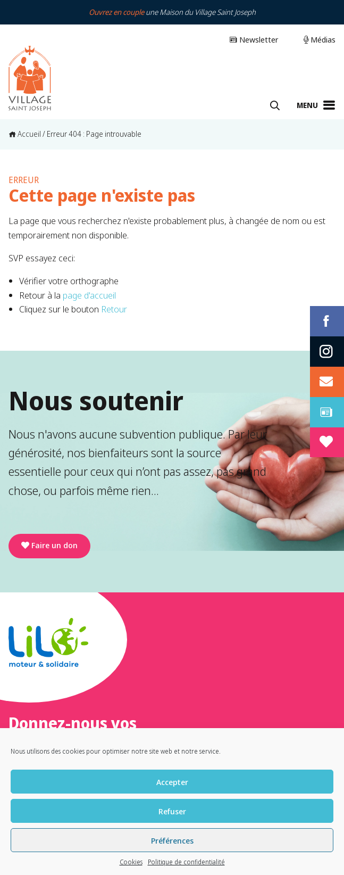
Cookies (131, 861)
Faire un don (49, 545)
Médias (319, 39)
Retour (114, 309)
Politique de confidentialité (186, 861)
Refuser (172, 811)
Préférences (172, 840)
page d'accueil (89, 295)
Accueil (25, 134)
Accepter (172, 782)
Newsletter (253, 39)
